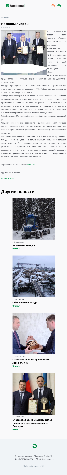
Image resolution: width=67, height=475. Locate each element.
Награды (11, 178)
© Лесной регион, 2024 (33, 466)
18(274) (31, 164)
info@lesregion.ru (46, 459)
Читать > (17, 248)
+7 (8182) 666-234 (25, 459)
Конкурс (4, 178)
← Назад (5, 17)
